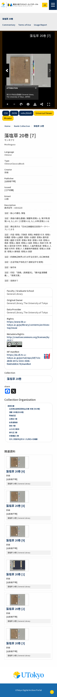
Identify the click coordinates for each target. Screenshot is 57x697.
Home (7, 126)
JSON (14, 113)
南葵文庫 (11, 406)
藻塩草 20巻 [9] (15, 540)
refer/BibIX (26, 113)
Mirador (8, 118)
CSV (6, 113)
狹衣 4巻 (12, 425)
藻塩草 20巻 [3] (15, 643)
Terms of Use (24, 24)
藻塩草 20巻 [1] (15, 574)
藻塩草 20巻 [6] (15, 471)
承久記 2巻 (13, 432)
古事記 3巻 (13, 419)
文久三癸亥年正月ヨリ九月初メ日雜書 (23, 439)
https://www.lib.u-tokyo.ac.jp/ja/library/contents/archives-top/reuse (28, 324)
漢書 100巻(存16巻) (16, 412)
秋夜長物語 (13, 422)
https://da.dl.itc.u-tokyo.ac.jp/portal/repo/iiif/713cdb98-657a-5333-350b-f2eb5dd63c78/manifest (23, 359)
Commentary (8, 24)
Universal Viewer (43, 113)
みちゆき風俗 (14, 429)
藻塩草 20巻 (7, 18)
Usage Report (40, 24)
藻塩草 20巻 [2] (15, 609)
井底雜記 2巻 (14, 436)
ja (45, 5)
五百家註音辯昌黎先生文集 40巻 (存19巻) (24, 409)
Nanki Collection (22, 126)
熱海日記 (12, 415)
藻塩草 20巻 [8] (15, 506)
